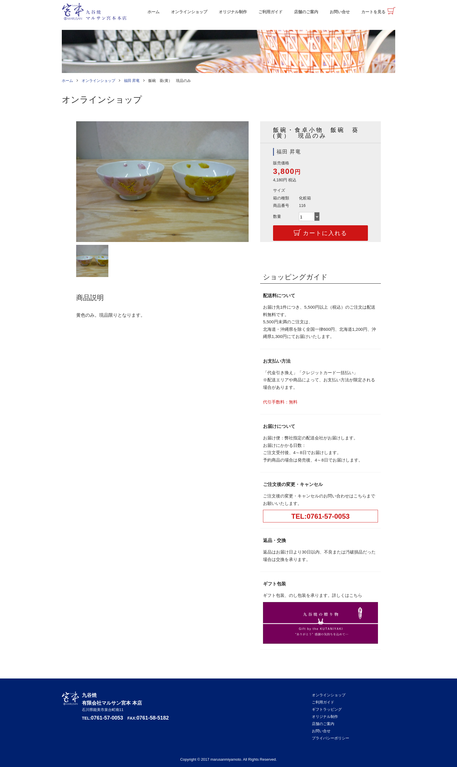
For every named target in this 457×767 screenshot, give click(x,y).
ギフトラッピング (327, 709)
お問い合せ (340, 12)
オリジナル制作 (233, 12)
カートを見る (373, 12)
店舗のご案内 (306, 12)
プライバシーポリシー (330, 738)
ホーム (153, 12)
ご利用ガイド (270, 12)
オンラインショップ (189, 12)
